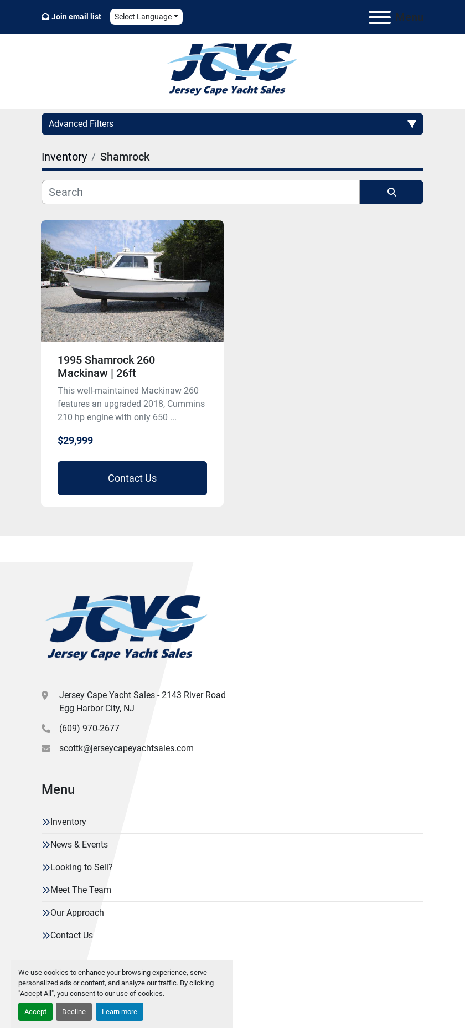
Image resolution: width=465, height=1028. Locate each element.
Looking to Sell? (81, 867)
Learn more (119, 1012)
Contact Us (132, 478)
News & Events (79, 844)
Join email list (76, 16)
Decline (74, 1012)
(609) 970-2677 (89, 728)
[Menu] (380, 17)
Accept (35, 1012)
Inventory (68, 822)
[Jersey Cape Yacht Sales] (126, 629)
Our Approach (77, 912)
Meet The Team (80, 890)
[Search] (201, 192)
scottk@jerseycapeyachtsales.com (126, 748)
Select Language (143, 16)
